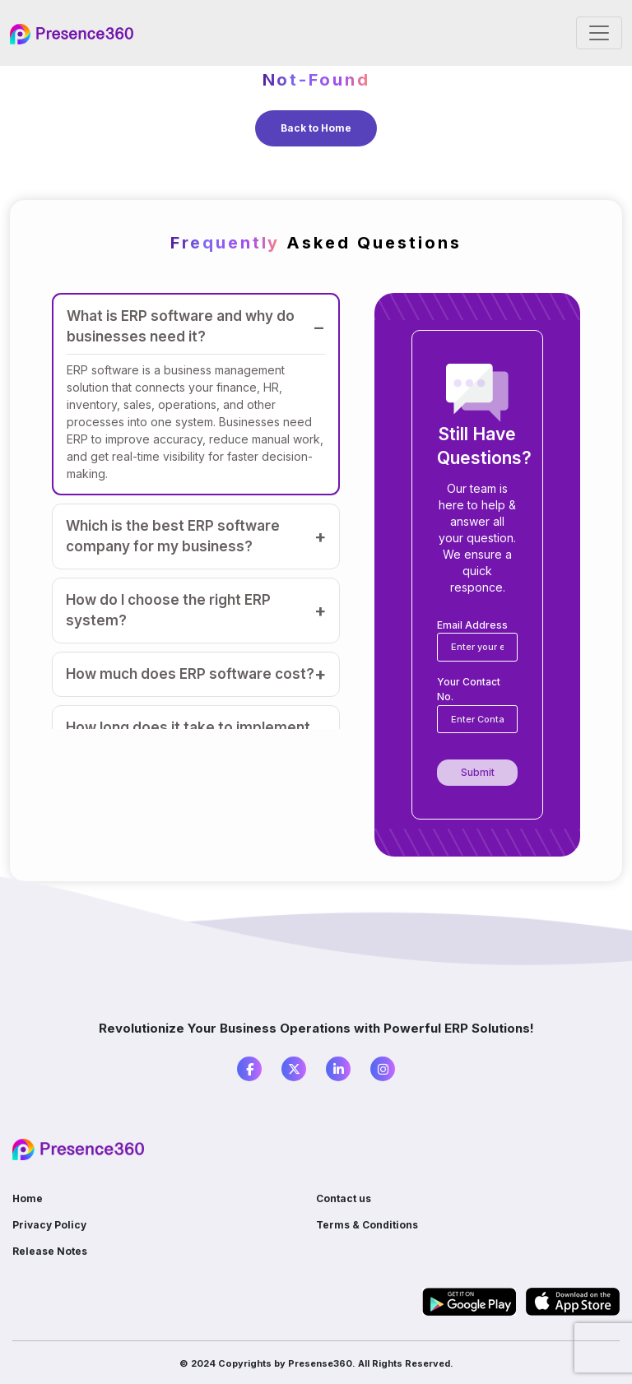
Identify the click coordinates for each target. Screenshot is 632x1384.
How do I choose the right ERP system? (168, 610)
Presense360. (322, 1363)
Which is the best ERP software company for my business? (173, 536)
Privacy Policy (49, 1225)
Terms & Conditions (367, 1225)
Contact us (343, 1198)
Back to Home (316, 128)
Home (27, 1198)
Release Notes (49, 1251)
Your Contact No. (468, 689)
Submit (478, 772)
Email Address (472, 625)
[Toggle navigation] (599, 32)
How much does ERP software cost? (190, 674)
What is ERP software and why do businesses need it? (181, 326)
